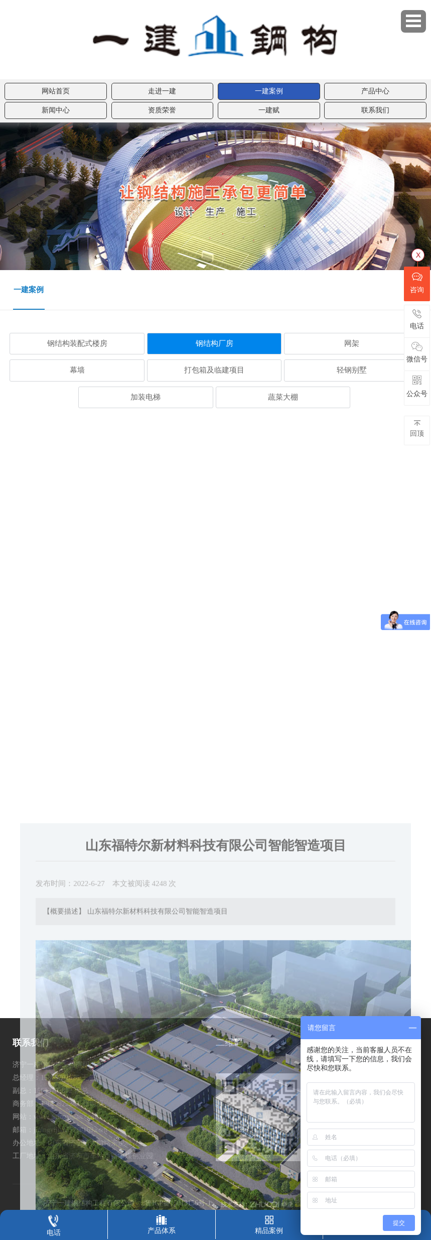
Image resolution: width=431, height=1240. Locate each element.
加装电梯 (145, 397)
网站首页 (56, 91)
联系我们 (375, 110)
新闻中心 (56, 110)
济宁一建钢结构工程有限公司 (88, 1203)
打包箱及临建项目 (214, 370)
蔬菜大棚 (283, 397)
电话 (54, 1223)
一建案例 (269, 91)
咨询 (417, 282)
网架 (351, 343)
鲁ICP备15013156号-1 (178, 1203)
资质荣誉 (162, 110)
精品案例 (269, 1222)
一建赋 (268, 110)
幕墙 (77, 370)
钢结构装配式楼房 (77, 343)
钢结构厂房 (214, 343)
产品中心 (375, 91)
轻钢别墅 (352, 370)
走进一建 (162, 91)
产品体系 (162, 1222)
